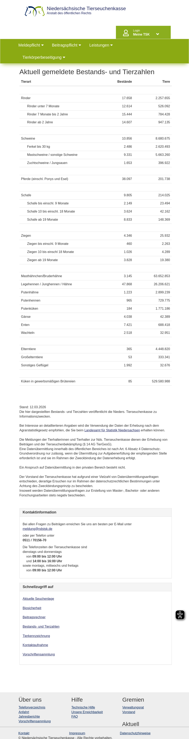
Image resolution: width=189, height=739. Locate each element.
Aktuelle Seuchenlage (38, 598)
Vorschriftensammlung (39, 654)
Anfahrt (24, 712)
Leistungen (101, 45)
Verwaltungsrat (133, 707)
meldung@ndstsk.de (37, 529)
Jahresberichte (29, 716)
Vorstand (128, 712)
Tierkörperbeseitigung (44, 57)
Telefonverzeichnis (32, 707)
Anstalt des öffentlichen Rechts (86, 10)
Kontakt (23, 733)
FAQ (74, 716)
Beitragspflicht (66, 45)
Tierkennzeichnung (36, 636)
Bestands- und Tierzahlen (41, 626)
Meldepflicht (31, 45)
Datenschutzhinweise (135, 733)
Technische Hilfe (83, 707)
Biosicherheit (32, 608)
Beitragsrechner (34, 617)
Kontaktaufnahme (35, 645)
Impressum (77, 733)
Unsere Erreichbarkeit (87, 712)
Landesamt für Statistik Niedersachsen (112, 430)
